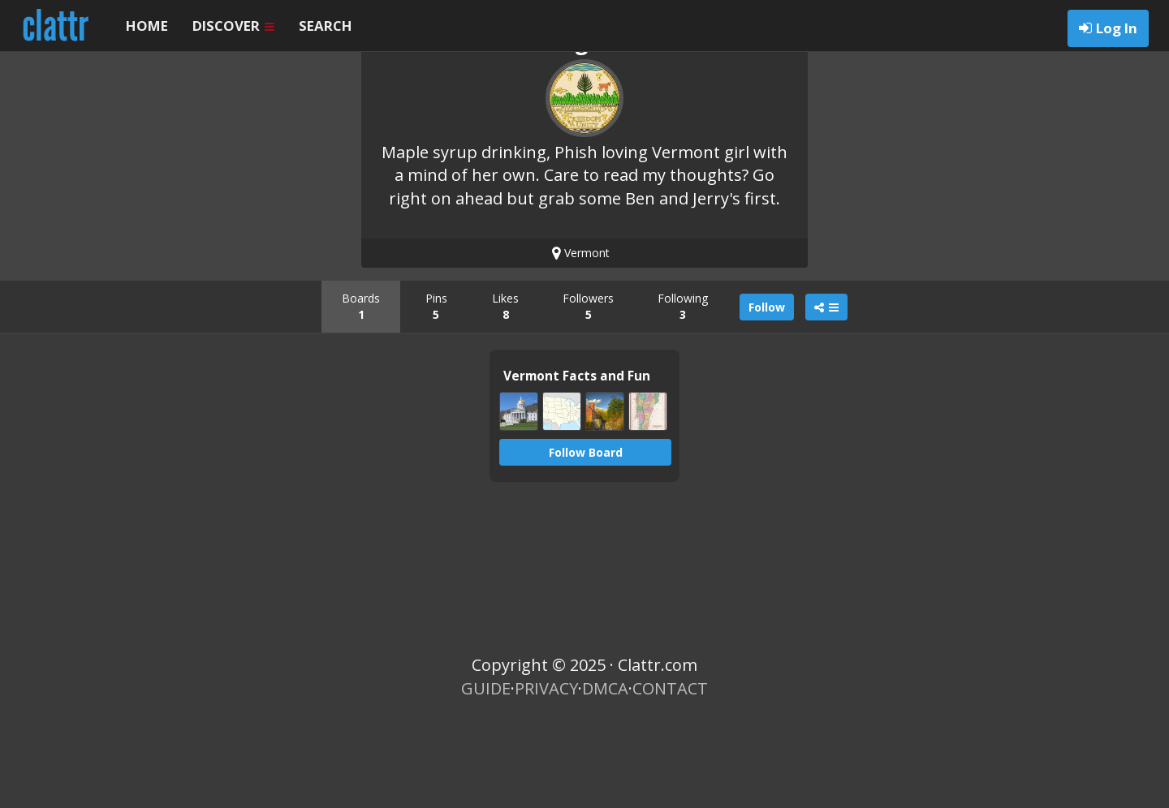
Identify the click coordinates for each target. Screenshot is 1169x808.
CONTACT (670, 776)
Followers (588, 394)
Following (683, 394)
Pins (436, 394)
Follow (766, 394)
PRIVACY (546, 776)
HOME (147, 25)
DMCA (605, 776)
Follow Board (586, 540)
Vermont (581, 340)
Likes (505, 394)
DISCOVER (233, 25)
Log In (1116, 28)
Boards (361, 394)
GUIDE (486, 776)
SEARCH (325, 25)
